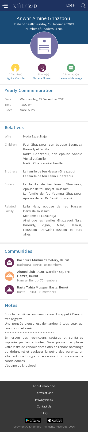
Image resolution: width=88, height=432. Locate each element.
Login (70, 5)
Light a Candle (15, 78)
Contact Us (44, 406)
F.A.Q (44, 413)
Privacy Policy (44, 400)
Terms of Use (44, 393)
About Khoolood (44, 386)
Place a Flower (42, 78)
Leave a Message (71, 78)
